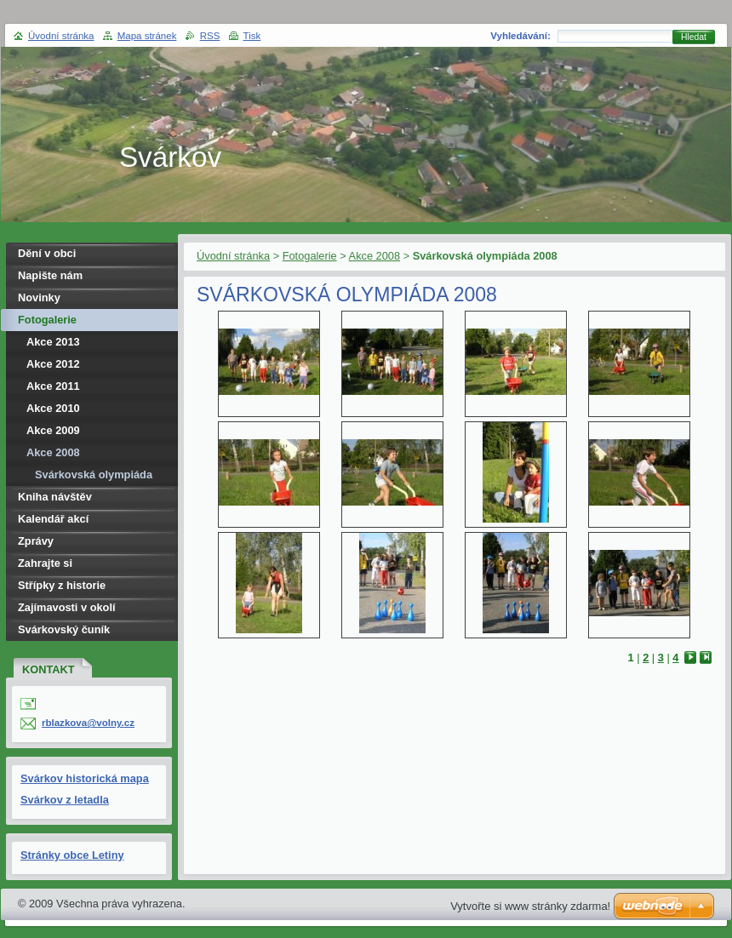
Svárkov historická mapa (84, 778)
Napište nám (50, 275)
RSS (210, 36)
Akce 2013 (53, 341)
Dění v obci (47, 253)
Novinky (39, 297)
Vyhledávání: (520, 36)
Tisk (252, 36)
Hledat (693, 37)
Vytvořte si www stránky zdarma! (530, 906)
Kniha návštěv (55, 496)
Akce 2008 (374, 255)
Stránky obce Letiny (72, 855)
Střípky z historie (62, 585)
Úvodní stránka (233, 255)
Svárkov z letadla (64, 799)
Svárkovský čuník (64, 629)
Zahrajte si (45, 563)
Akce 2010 (53, 408)
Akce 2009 (53, 430)
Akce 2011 (53, 386)
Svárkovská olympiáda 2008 (93, 477)
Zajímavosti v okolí (67, 607)
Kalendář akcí (53, 518)
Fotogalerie (310, 255)
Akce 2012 (53, 363)
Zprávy (36, 541)
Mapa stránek (147, 36)
